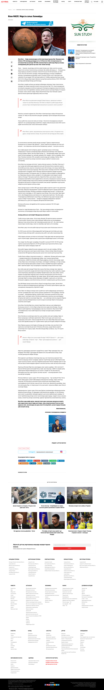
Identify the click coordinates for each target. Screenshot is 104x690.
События (82, 639)
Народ (63, 1)
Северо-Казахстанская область (52, 569)
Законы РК (28, 609)
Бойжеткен (48, 634)
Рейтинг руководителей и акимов (33, 601)
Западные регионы (14, 558)
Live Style (48, 629)
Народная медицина (33, 661)
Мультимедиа (14, 602)
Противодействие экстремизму (87, 636)
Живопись (13, 632)
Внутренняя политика (31, 587)
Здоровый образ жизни (33, 659)
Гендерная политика (30, 594)
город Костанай (48, 561)
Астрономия (13, 661)
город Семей (83, 561)
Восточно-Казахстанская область (87, 564)
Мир (12, 589)
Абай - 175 (65, 604)
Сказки (83, 602)
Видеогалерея (64, 641)
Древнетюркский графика (69, 599)
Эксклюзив (82, 646)
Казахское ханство (67, 590)
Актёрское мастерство (16, 636)
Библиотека (84, 601)
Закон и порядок (87, 2)
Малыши (63, 632)
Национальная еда (32, 636)
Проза (83, 590)
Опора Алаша (85, 606)
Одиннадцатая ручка (86, 599)
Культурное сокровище (87, 596)
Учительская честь (15, 670)
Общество (13, 590)
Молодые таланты (65, 634)
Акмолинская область (33, 562)
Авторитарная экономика (51, 590)
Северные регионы (50, 558)
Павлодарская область (50, 566)
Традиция (30, 632)
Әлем (14, 9)
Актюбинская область (14, 571)
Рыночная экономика (50, 589)
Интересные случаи (50, 644)
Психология (13, 659)
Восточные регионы (85, 558)
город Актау (11, 566)
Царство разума (14, 666)
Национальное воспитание (34, 637)
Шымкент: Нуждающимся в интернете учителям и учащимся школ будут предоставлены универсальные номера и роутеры (86, 53)
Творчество (84, 587)
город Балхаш (31, 574)
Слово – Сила (85, 597)
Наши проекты (14, 599)
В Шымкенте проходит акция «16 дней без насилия (86, 59)
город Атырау (12, 569)
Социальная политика (31, 597)
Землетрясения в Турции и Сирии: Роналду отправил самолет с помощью (79, 532)
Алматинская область (69, 562)
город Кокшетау (32, 564)
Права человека (29, 608)
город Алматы (67, 561)
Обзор (81, 642)
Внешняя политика (30, 589)
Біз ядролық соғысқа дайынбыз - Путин (24, 531)
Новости (15, 1)
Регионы (82, 648)
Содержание (14, 671)
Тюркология (65, 594)
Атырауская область (13, 567)
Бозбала (48, 632)
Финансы (47, 601)
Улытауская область (33, 569)
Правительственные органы (32, 604)
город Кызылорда (68, 576)
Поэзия (83, 589)
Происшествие (78, 1)
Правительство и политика (32, 599)
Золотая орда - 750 (67, 601)
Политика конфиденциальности (26, 687)
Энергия (12, 664)
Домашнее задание (50, 636)
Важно (40, 1)
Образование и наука (16, 657)
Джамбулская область (69, 574)
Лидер (81, 634)
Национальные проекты (31, 611)
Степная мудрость (86, 594)
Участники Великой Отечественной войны (69, 648)
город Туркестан (67, 571)
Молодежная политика (31, 590)
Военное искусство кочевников (70, 597)
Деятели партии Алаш (68, 592)
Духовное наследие (55, 2)
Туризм (46, 596)
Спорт (69, 1)
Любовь (48, 639)
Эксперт (13, 601)
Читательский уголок (51, 637)
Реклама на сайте (13, 687)
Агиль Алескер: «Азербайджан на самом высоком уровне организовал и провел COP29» (52, 506)
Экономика (47, 1)
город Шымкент (67, 567)
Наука (12, 663)
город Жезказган (32, 571)
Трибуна (28, 621)
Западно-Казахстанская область (16, 561)
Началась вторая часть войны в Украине (80, 506)
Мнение (12, 597)
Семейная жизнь (50, 641)
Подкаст (82, 641)
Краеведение (66, 596)
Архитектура (14, 648)
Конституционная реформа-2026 (33, 614)
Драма (83, 592)
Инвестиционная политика (32, 592)
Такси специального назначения (85, 67)
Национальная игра (32, 634)
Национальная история (68, 587)
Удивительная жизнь (15, 668)
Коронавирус (31, 663)
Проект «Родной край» (66, 637)
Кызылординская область (70, 578)
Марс (28, 448)
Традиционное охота (33, 641)
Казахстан (13, 587)
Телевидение (14, 641)
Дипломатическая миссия (32, 613)
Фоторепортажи (50, 648)
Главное (28, 620)
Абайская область (84, 566)
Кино (12, 639)
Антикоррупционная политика (52, 594)
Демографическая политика (32, 596)
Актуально (32, 1)
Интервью (13, 596)
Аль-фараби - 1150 (67, 602)
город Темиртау (32, 573)
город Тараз (66, 573)
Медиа (12, 646)
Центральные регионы (34, 558)
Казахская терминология (86, 637)
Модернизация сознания (87, 604)
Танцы (12, 634)
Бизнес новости (48, 599)
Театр (12, 637)
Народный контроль (49, 592)
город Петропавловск (50, 567)
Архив (12, 606)
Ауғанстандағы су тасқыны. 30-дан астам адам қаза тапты (24, 506)
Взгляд (81, 644)
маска (24, 448)
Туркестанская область (69, 569)
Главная (10, 9)
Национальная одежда (33, 639)
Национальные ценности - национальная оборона (67, 643)
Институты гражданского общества (34, 602)
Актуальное (13, 592)
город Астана (31, 561)
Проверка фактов (65, 646)
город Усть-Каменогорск (85, 562)
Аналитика (47, 597)
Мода (47, 642)
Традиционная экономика (51, 587)
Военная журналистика (51, 646)
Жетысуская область (69, 566)
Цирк (12, 642)
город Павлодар (48, 564)
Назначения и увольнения (32, 606)
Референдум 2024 (30, 623)
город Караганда (32, 566)
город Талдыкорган (68, 564)
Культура (13, 629)
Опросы (12, 604)
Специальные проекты (66, 639)
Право (27, 616)
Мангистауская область (14, 564)
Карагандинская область (34, 567)
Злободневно (23, 1)
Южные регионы (68, 558)
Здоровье (82, 632)
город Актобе (12, 573)
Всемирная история (67, 589)
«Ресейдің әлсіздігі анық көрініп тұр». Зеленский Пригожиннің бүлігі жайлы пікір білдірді (52, 532)
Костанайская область (50, 562)
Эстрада (13, 644)
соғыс (20, 448)
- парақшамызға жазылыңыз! (41, 452)
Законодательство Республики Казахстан (68, 652)
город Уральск (12, 562)
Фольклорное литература (67, 636)
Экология (82, 649)
